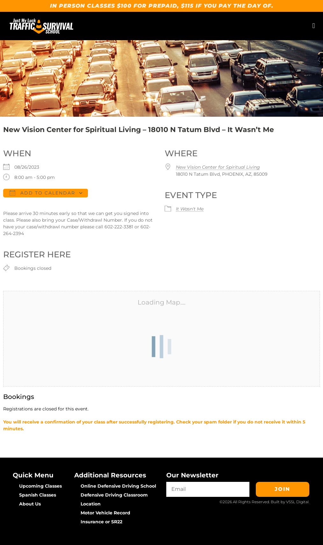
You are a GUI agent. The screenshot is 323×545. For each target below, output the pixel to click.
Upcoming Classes (40, 486)
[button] (314, 26)
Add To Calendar (42, 193)
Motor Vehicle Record (105, 513)
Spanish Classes (37, 495)
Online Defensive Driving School (118, 486)
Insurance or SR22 (101, 522)
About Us (30, 504)
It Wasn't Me (190, 209)
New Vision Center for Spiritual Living (218, 167)
